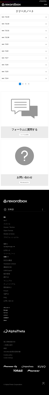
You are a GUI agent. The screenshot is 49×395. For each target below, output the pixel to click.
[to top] (43, 383)
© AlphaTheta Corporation (13, 384)
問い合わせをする (24, 182)
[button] (24, 209)
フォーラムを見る (24, 134)
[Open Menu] (45, 4)
